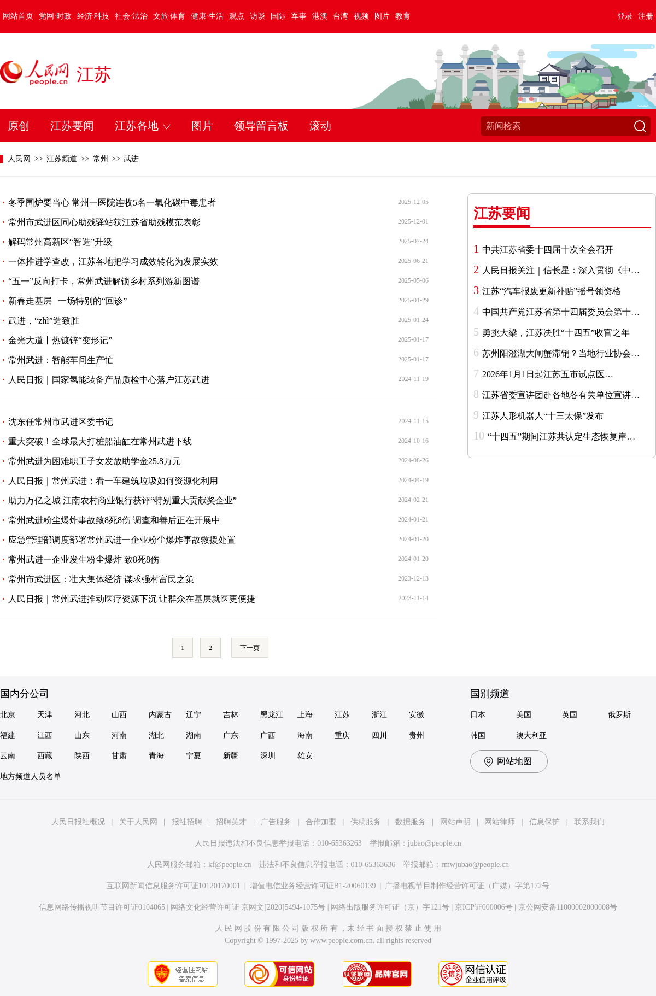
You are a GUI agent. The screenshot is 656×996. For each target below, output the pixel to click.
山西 (119, 715)
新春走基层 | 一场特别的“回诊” (67, 301)
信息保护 (544, 822)
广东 (230, 735)
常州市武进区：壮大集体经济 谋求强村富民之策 (101, 579)
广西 (268, 735)
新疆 (230, 756)
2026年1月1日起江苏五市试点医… (547, 374)
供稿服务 (365, 822)
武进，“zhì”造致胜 (43, 320)
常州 (100, 159)
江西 (44, 735)
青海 (156, 756)
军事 (299, 16)
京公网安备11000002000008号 (567, 907)
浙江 (379, 715)
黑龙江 (271, 715)
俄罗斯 (619, 715)
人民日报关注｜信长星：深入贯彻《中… (561, 270)
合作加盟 (321, 822)
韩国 (477, 735)
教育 (403, 16)
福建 (7, 735)
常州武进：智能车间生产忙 (60, 360)
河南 (119, 735)
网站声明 (455, 822)
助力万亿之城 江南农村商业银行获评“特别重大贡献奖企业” (122, 500)
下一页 (250, 648)
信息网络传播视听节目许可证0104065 (102, 907)
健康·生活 (207, 16)
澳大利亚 (531, 735)
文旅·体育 (169, 16)
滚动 (320, 126)
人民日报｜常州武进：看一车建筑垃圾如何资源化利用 (113, 480)
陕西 (82, 756)
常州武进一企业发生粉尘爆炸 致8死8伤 (83, 559)
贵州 (416, 735)
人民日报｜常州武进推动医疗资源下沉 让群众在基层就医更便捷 (131, 599)
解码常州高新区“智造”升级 (60, 242)
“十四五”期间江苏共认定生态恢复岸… (561, 436)
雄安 (305, 756)
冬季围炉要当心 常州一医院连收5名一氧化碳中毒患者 (112, 202)
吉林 (230, 715)
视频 (361, 16)
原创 (19, 126)
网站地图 (514, 761)
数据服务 (410, 822)
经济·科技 (93, 16)
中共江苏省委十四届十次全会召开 (547, 249)
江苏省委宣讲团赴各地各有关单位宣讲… (561, 395)
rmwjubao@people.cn (475, 864)
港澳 (319, 16)
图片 (382, 16)
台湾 (340, 16)
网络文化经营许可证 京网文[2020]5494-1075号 (248, 907)
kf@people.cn (229, 864)
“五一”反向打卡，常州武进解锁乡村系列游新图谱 (104, 281)
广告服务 (276, 822)
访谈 (257, 16)
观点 (236, 16)
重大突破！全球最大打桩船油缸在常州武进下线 (100, 441)
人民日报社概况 (78, 822)
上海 (305, 715)
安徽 (416, 715)
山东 (82, 735)
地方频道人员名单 (30, 776)
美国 (523, 715)
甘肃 (119, 756)
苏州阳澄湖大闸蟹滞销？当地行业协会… (561, 353)
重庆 (342, 735)
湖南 (193, 735)
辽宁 (193, 715)
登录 (624, 16)
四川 (379, 735)
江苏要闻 (72, 126)
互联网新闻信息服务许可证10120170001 (174, 886)
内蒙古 (160, 715)
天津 (44, 715)
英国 (569, 715)
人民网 (19, 159)
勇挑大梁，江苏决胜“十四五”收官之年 (556, 332)
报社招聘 (187, 822)
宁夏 (193, 756)
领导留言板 (261, 126)
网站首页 (18, 16)
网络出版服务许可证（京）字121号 (390, 907)
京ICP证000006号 (484, 907)
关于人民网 (138, 822)
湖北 (156, 735)
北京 (7, 715)
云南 (7, 756)
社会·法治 (131, 16)
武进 (131, 159)
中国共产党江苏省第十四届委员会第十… (561, 312)
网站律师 (499, 822)
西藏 (44, 756)
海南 (305, 735)
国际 (278, 16)
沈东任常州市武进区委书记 (60, 421)
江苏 (94, 74)
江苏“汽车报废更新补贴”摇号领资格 (551, 291)
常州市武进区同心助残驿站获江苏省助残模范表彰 (104, 222)
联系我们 (589, 822)
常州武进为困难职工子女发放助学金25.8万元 (94, 461)
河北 (82, 715)
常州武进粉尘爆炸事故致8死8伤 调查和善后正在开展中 (114, 520)
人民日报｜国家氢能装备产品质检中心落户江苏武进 (108, 379)
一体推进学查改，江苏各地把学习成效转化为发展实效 (113, 261)
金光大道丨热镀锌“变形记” (60, 340)
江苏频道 (61, 159)
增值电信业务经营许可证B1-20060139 (313, 886)
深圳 (268, 756)
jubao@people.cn (434, 843)
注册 (645, 16)
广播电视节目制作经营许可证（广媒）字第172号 (467, 886)
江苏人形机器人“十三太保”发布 (543, 415)
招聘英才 (231, 822)
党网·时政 (55, 16)
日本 (477, 715)
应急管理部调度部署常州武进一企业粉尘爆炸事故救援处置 (122, 539)
